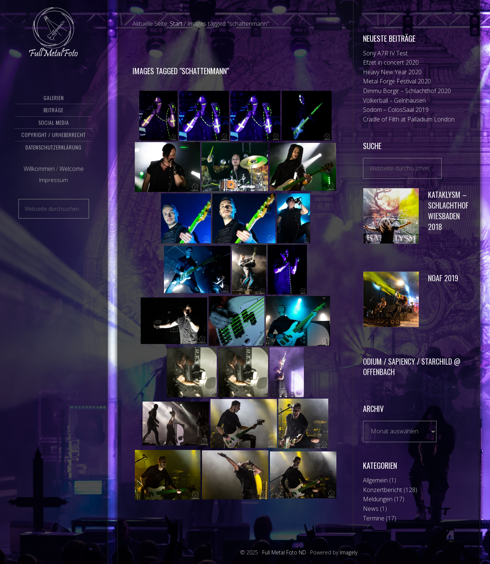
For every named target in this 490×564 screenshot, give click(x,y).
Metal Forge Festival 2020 (397, 81)
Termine (373, 518)
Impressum (53, 185)
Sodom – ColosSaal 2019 (396, 110)
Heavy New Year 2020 (392, 72)
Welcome (71, 175)
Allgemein (375, 480)
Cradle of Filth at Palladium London (409, 119)
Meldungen (378, 499)
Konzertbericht (382, 490)
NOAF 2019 (443, 277)
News (370, 509)
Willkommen (39, 175)
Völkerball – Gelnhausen (394, 100)
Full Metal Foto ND (54, 35)
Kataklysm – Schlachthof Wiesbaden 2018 (448, 210)
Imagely (348, 552)
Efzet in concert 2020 (391, 62)
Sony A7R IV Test (385, 53)
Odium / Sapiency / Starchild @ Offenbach (411, 367)
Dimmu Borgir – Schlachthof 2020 (407, 91)
